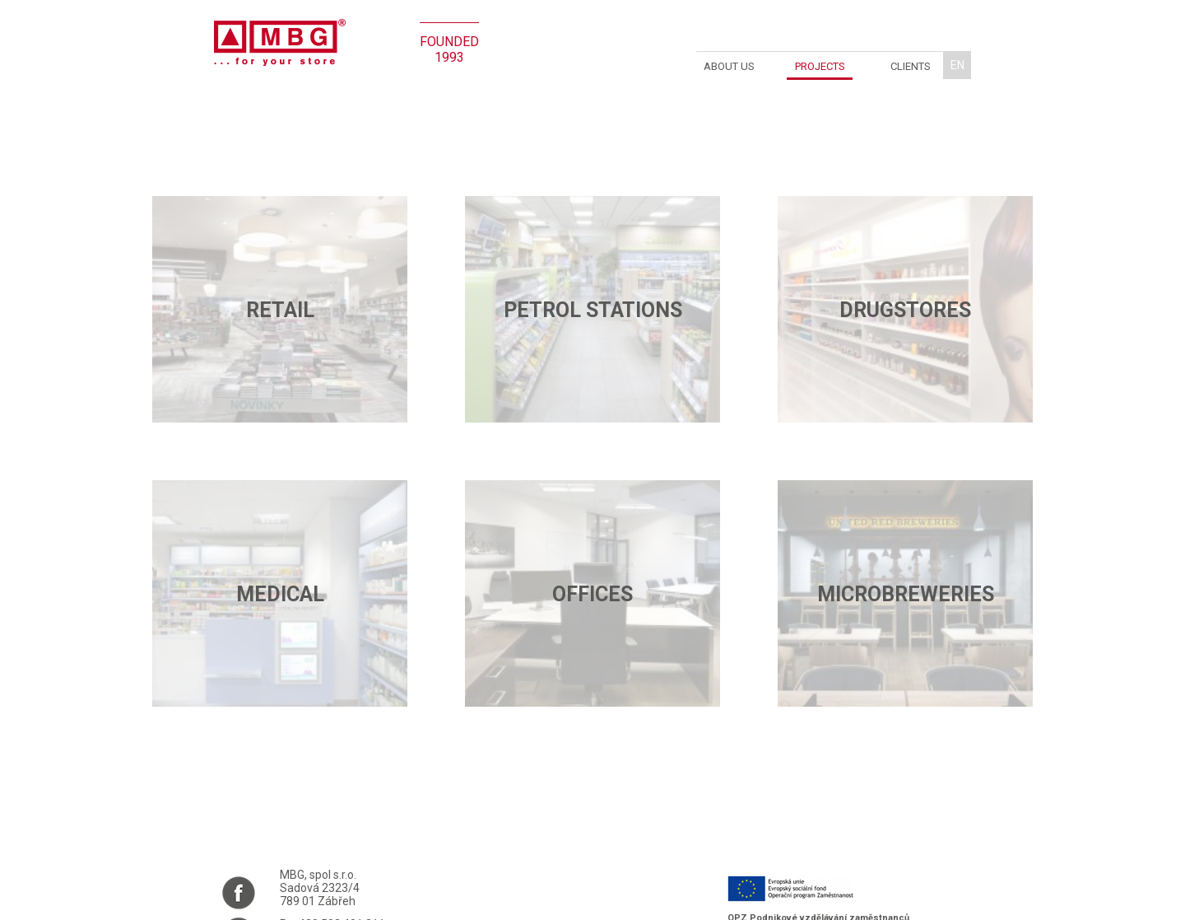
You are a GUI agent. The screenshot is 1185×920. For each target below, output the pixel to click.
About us (729, 66)
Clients (910, 66)
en (957, 65)
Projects (820, 66)
